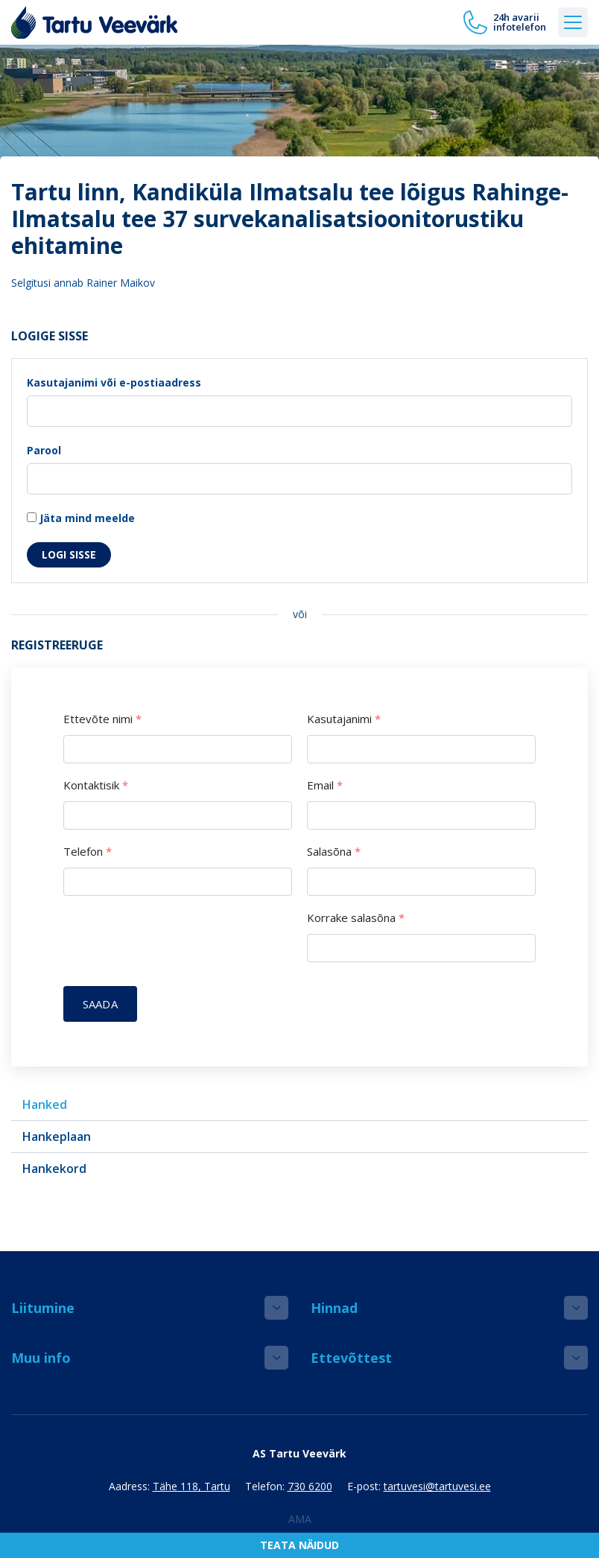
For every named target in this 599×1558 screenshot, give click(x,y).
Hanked (44, 1104)
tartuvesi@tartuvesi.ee (437, 1486)
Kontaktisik (95, 785)
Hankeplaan (56, 1136)
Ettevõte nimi (102, 719)
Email (325, 785)
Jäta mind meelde (81, 518)
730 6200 (310, 1486)
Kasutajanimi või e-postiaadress (114, 382)
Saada (100, 1003)
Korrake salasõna (356, 918)
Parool (44, 450)
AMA (299, 1519)
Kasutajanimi (344, 719)
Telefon (87, 852)
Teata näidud (299, 1545)
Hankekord (54, 1168)
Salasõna (334, 852)
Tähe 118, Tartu (191, 1486)
